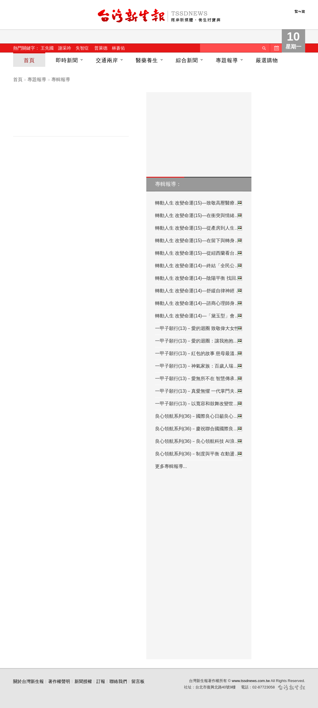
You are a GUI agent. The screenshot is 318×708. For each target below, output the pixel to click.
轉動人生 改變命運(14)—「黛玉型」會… (199, 316)
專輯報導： (168, 184)
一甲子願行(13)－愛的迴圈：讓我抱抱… (199, 341)
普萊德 (100, 48)
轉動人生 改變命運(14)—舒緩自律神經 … (199, 291)
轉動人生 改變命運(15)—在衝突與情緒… (199, 215)
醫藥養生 (147, 60)
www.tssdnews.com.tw (251, 681)
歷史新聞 (276, 48)
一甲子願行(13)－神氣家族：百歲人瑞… (199, 366)
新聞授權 (83, 681)
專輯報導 (60, 79)
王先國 (47, 48)
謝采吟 (64, 48)
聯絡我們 (118, 681)
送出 (264, 48)
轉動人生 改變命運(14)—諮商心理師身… (199, 303)
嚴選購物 (267, 60)
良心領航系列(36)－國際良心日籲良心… (199, 416)
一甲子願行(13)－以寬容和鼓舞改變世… (199, 404)
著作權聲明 (59, 681)
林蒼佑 (118, 48)
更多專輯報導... (171, 466)
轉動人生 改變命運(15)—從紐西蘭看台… (199, 253)
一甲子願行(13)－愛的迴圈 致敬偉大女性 (199, 328)
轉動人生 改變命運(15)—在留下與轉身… (199, 241)
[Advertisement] (75, 115)
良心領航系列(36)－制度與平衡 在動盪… (199, 454)
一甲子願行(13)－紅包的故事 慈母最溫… (199, 353)
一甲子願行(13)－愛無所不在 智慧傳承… (199, 379)
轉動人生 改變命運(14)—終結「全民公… (199, 266)
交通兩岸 (107, 60)
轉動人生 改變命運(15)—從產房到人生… (199, 228)
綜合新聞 (187, 60)
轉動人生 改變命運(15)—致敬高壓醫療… (199, 203)
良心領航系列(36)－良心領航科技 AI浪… (199, 441)
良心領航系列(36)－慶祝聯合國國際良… (199, 429)
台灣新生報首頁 (159, 16)
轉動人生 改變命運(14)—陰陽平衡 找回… (199, 278)
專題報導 (227, 60)
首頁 (29, 60)
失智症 (82, 48)
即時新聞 (67, 60)
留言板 (138, 681)
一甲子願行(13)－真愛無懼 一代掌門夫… (199, 391)
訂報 (100, 681)
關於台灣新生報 (28, 681)
